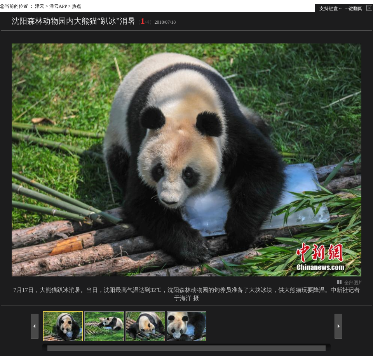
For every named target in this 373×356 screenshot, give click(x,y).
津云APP (58, 6)
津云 (39, 6)
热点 (76, 6)
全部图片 (353, 282)
